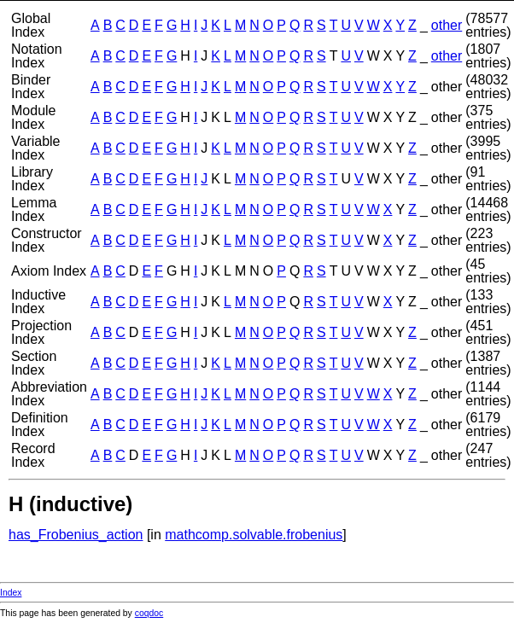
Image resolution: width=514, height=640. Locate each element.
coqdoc (149, 613)
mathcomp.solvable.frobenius (253, 534)
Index (10, 592)
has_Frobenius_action (76, 534)
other (446, 25)
